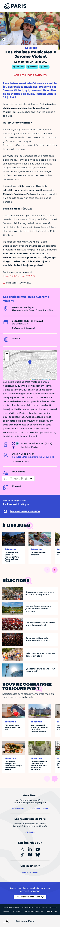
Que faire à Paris (24, 921)
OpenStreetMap (46, 379)
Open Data (17, 912)
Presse (6, 912)
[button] (30, 362)
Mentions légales (11, 907)
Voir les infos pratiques (30, 75)
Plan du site (51, 912)
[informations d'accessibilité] (18, 478)
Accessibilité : (39, 907)
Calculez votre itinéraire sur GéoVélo (31, 456)
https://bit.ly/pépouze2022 (17, 276)
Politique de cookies (34, 912)
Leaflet (32, 379)
